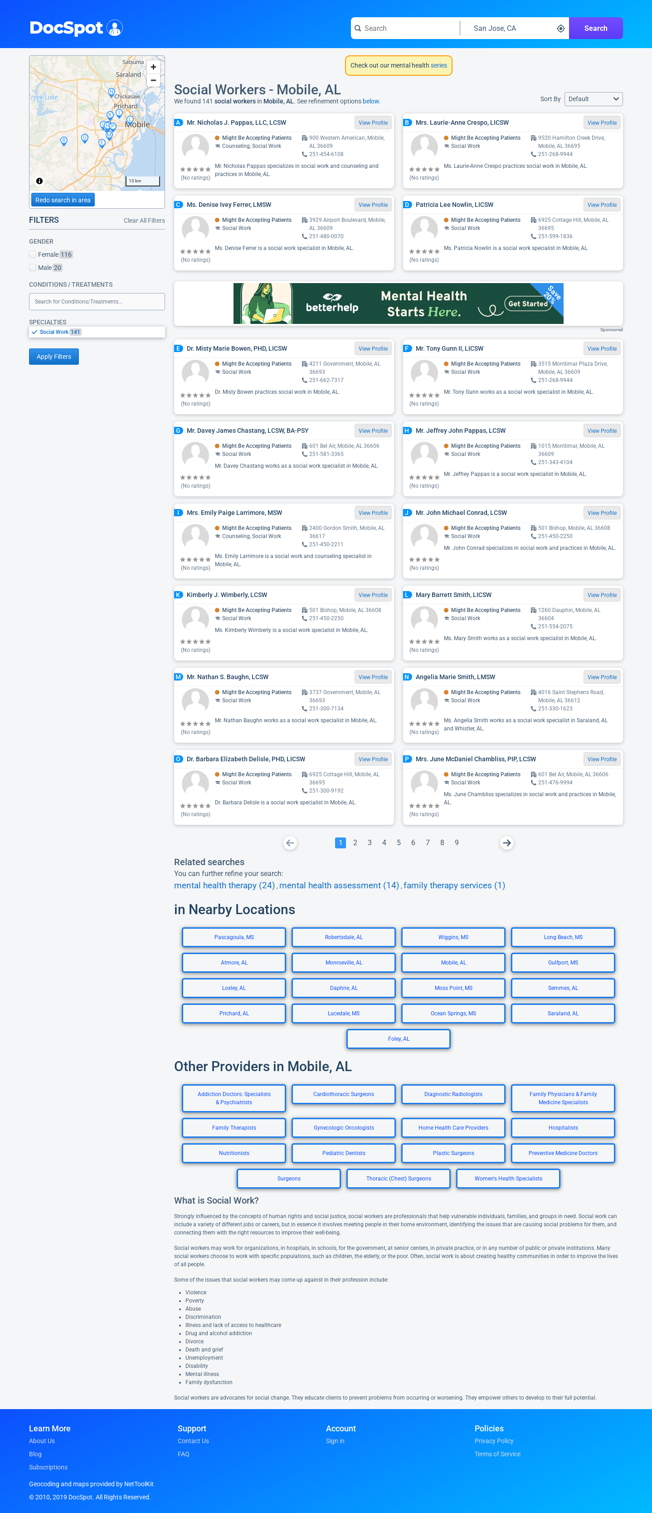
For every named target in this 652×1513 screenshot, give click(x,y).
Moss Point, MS (453, 988)
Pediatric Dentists (343, 1153)
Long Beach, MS (563, 937)
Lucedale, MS (344, 1013)
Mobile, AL (453, 963)
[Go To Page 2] (355, 843)
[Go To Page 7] (427, 843)
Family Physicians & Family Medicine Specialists (563, 1098)
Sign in (335, 1440)
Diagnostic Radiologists (453, 1094)
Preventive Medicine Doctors (563, 1153)
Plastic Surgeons (453, 1153)
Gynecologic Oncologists (344, 1128)
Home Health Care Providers (453, 1128)
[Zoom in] (153, 66)
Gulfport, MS (563, 963)
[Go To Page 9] (456, 843)
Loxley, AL (234, 988)
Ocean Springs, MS (453, 1013)
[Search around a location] (514, 28)
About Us (42, 1440)
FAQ (184, 1454)
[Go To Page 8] (442, 843)
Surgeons (289, 1178)
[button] (593, 99)
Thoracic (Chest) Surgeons (398, 1178)
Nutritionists (234, 1153)
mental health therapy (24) (224, 886)
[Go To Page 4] (384, 843)
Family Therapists (234, 1128)
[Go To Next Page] (507, 843)
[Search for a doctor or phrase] (405, 28)
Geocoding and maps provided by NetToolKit (91, 1484)
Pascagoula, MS (234, 937)
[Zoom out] (153, 80)
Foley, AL (398, 1039)
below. (372, 101)
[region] (97, 123)
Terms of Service (498, 1454)
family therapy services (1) (455, 886)
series (438, 65)
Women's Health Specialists (508, 1178)
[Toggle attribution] (39, 181)
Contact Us (193, 1440)
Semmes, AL (563, 988)
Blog (35, 1454)
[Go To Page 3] (369, 843)
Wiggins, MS (453, 937)
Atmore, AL (234, 963)
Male (46, 268)
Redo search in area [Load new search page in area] (63, 200)
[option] (102, 332)
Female (51, 254)
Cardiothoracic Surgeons (343, 1094)
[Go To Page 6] (413, 843)
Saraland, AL (563, 1013)
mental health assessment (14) (339, 886)
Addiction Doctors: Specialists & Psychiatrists (234, 1098)
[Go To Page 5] (398, 843)
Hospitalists (563, 1128)
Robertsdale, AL (344, 937)
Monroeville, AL (344, 963)
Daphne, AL (344, 988)
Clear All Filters (144, 220)
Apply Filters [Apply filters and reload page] (54, 356)
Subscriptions (48, 1467)
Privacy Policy (494, 1440)
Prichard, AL (234, 1013)
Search (596, 28)
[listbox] (97, 332)
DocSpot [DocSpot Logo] (74, 27)
